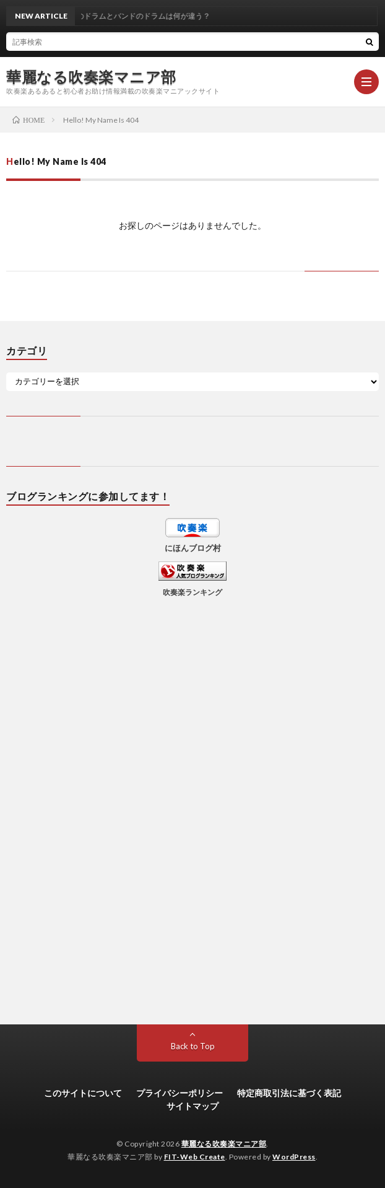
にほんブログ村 (193, 548)
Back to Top (193, 1046)
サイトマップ (192, 1106)
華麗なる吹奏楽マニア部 (91, 76)
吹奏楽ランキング (192, 591)
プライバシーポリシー (179, 1093)
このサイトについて (83, 1093)
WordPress (294, 1156)
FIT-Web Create (194, 1156)
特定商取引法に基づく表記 (289, 1093)
